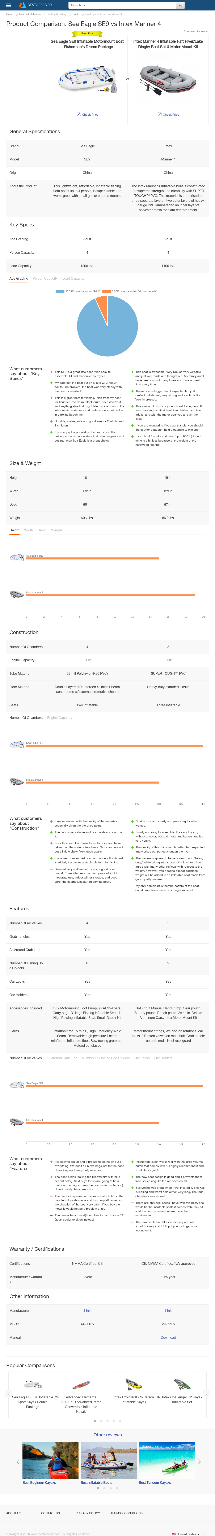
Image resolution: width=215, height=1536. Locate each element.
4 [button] (114, 1421)
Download (168, 1338)
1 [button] (95, 1421)
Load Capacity (73, 278)
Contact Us (50, 1513)
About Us (13, 1513)
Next (206, 1393)
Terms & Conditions (127, 1513)
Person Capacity (45, 278)
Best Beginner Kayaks (39, 1483)
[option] (56, 1395)
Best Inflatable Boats (96, 1483)
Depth (42, 530)
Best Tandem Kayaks (155, 1483)
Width (28, 530)
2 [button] (101, 1421)
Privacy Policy (88, 1513)
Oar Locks (142, 1058)
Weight (56, 530)
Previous (8, 1393)
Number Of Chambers (26, 718)
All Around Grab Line (61, 1058)
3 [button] (107, 1421)
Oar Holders (163, 1058)
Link (87, 1311)
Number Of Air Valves (25, 1058)
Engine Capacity (59, 718)
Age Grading (18, 278)
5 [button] (120, 1421)
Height (14, 530)
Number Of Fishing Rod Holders (106, 1058)
